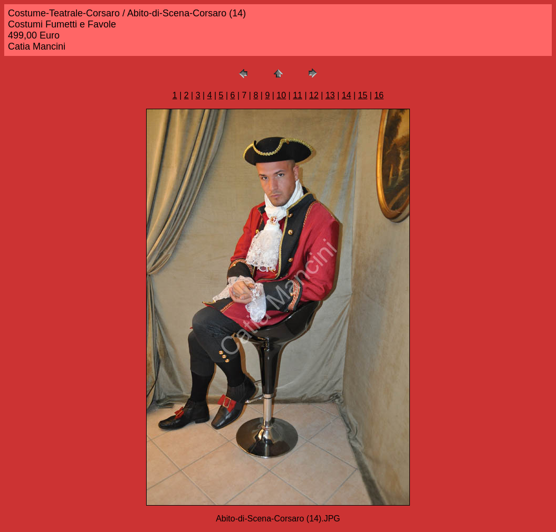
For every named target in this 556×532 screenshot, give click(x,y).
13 (330, 95)
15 (363, 95)
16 (379, 95)
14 (346, 95)
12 (314, 95)
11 (297, 95)
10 (281, 95)
